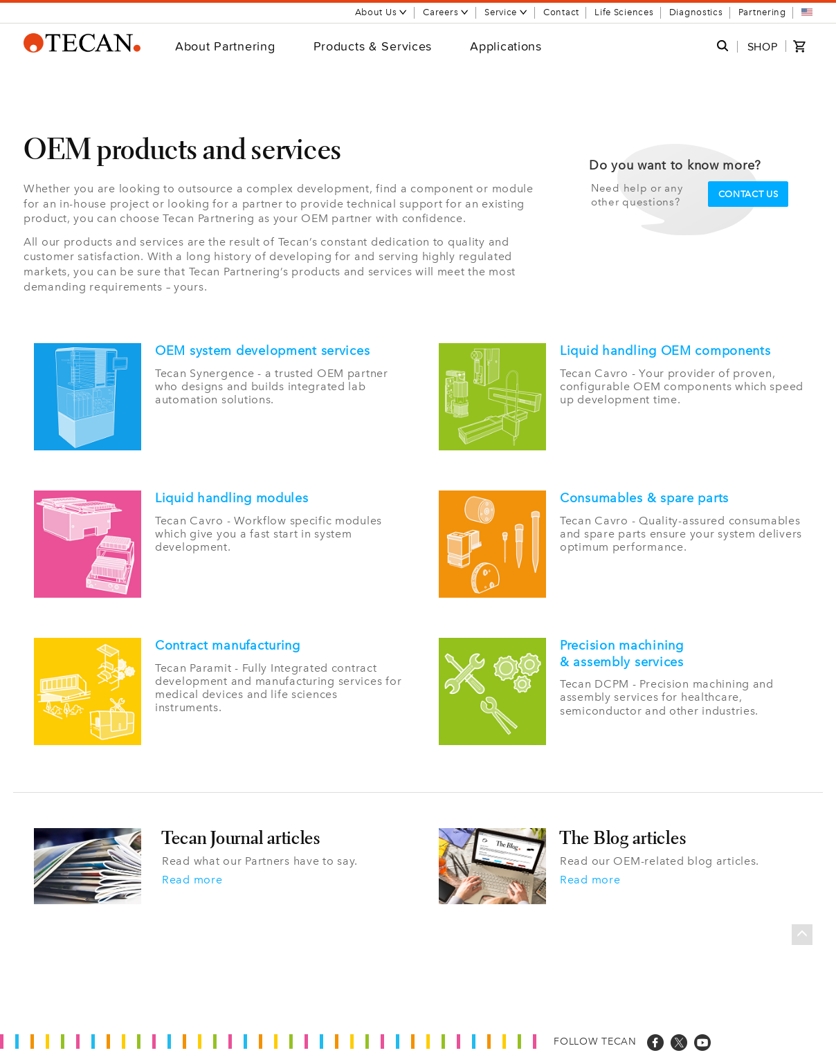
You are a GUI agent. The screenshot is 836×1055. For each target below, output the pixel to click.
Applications (506, 46)
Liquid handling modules (232, 498)
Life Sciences (623, 12)
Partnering (762, 12)
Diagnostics (696, 12)
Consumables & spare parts (644, 498)
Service (506, 12)
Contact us (748, 194)
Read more (192, 880)
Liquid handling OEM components (665, 350)
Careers (446, 12)
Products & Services (373, 46)
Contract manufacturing (227, 645)
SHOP (762, 46)
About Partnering (225, 46)
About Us (381, 12)
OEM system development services (262, 350)
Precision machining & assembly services (622, 654)
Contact (561, 12)
